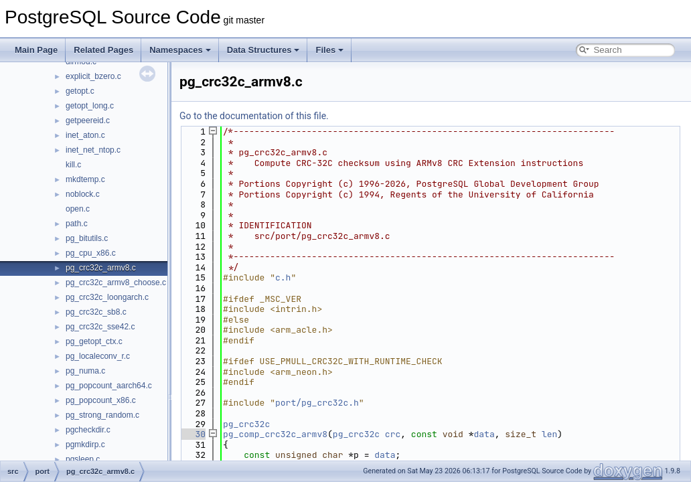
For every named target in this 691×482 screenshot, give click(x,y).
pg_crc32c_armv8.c (101, 267)
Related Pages (103, 50)
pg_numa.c (85, 371)
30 (192, 434)
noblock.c (83, 194)
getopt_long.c (90, 105)
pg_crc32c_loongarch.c (107, 297)
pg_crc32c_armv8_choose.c (116, 282)
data (484, 434)
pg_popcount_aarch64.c (109, 385)
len (549, 434)
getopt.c (80, 91)
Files (329, 50)
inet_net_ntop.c (93, 150)
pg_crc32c (246, 424)
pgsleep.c (83, 459)
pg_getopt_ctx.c (94, 341)
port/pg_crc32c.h (317, 402)
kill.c (73, 164)
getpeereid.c (88, 120)
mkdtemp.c (85, 179)
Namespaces (180, 50)
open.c (78, 209)
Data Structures (263, 50)
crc (392, 434)
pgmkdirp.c (85, 444)
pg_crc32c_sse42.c (100, 326)
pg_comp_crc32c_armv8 (275, 434)
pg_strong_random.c (102, 415)
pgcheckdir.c (88, 429)
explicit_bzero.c (93, 76)
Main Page (36, 50)
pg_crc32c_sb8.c (96, 312)
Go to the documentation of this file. (254, 115)
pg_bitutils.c (87, 238)
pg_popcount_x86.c (101, 400)
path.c (77, 223)
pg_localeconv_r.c (98, 356)
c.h (283, 277)
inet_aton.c (85, 135)
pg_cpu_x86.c (91, 253)
